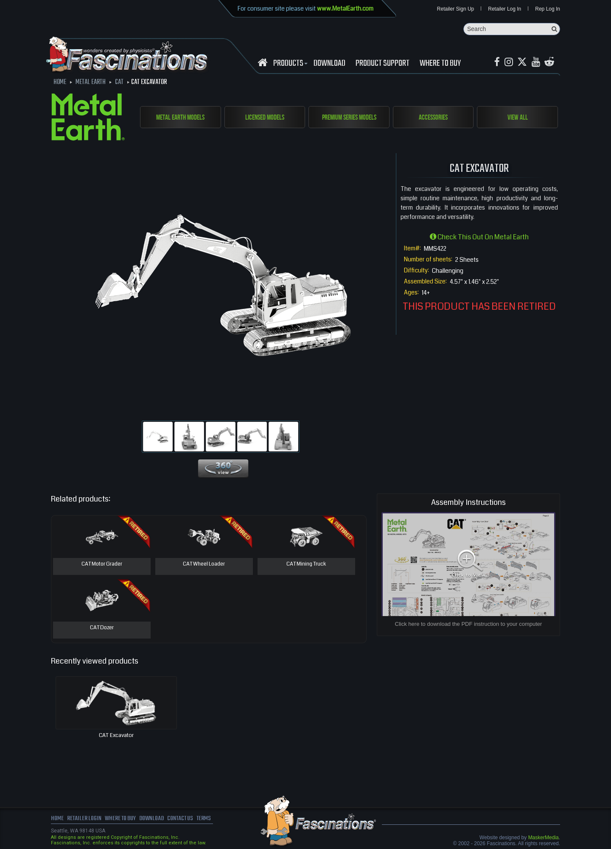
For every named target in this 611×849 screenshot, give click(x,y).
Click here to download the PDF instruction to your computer (468, 624)
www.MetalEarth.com (345, 8)
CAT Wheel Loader (204, 564)
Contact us (185, 819)
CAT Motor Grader (101, 564)
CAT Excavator (116, 736)
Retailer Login (84, 819)
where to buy (122, 819)
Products (289, 64)
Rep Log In (547, 9)
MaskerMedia (543, 838)
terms (210, 819)
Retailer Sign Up (455, 9)
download (329, 64)
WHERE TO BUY (440, 64)
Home (57, 819)
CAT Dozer (101, 628)
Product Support (382, 64)
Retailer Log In (504, 9)
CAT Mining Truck (306, 564)
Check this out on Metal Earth (479, 237)
